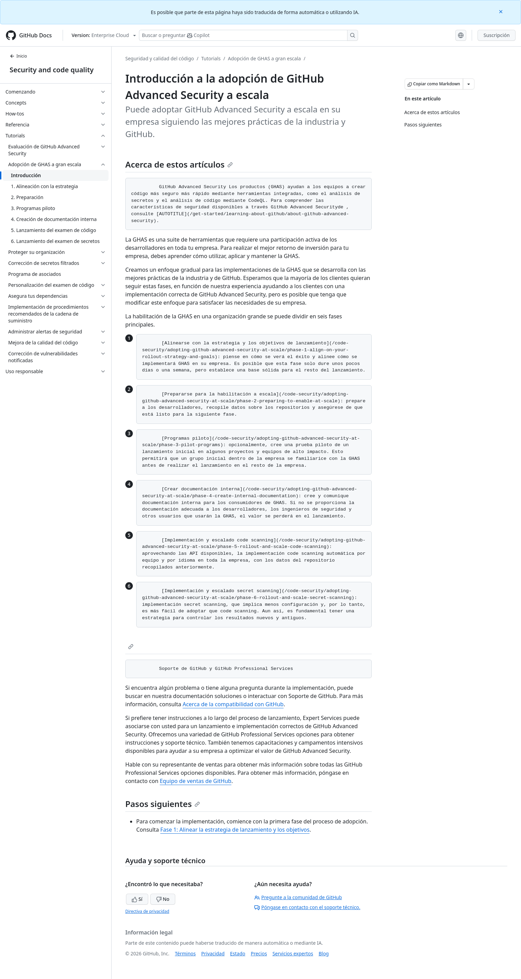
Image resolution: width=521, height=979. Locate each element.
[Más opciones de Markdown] (468, 83)
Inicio (18, 56)
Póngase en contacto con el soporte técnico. (307, 907)
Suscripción (496, 35)
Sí (137, 899)
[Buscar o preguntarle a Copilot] (248, 35)
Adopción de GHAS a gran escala (264, 58)
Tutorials (211, 58)
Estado (237, 953)
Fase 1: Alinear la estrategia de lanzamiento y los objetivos (234, 829)
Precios (259, 953)
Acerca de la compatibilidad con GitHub (232, 704)
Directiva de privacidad (147, 911)
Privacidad (213, 953)
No (162, 899)
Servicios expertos (292, 953)
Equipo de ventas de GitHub (195, 781)
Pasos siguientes (162, 803)
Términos (185, 953)
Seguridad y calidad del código (159, 58)
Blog (324, 953)
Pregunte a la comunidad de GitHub (298, 897)
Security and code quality (51, 69)
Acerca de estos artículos (179, 164)
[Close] (501, 11)
